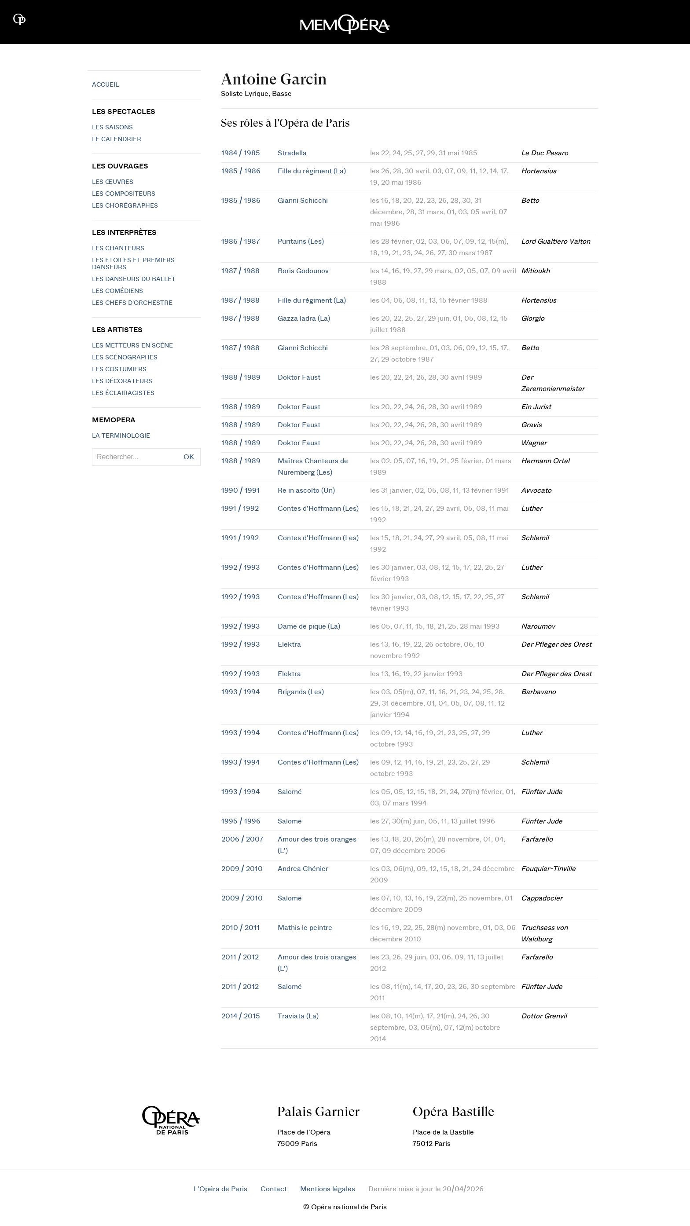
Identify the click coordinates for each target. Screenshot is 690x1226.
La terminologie (121, 436)
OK (189, 457)
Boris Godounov (303, 270)
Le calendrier (116, 139)
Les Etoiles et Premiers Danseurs (133, 264)
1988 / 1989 (241, 377)
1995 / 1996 (241, 821)
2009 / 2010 (242, 868)
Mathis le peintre (305, 927)
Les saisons (112, 127)
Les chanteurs (118, 248)
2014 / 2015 (240, 1016)
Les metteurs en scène (132, 346)
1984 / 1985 (240, 153)
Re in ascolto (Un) (306, 490)
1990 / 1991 (240, 490)
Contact (274, 1189)
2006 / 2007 (242, 839)
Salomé (290, 791)
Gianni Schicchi (303, 200)
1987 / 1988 (240, 270)
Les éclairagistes (123, 393)
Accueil (105, 85)
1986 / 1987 (240, 241)
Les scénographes (125, 358)
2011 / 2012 (240, 957)
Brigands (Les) (301, 691)
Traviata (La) (298, 1016)
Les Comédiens (117, 291)
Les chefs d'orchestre (132, 303)
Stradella (292, 153)
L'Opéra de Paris (220, 1189)
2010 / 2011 (240, 927)
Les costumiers (119, 369)
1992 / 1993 (240, 567)
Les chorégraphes (125, 206)
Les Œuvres (112, 182)
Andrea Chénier (303, 868)
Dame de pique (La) (309, 626)
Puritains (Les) (301, 241)
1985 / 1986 (241, 171)
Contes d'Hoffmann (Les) (318, 508)
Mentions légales (327, 1189)
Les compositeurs (123, 194)
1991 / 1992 (240, 508)
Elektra (289, 644)
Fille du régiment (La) (312, 171)
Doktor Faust (299, 377)
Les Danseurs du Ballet (134, 279)
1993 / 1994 (240, 691)
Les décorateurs (122, 381)
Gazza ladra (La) (304, 318)
